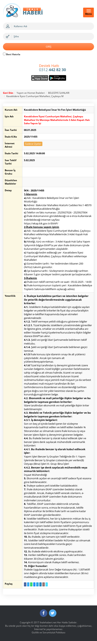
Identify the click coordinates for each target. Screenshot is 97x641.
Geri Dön (8, 93)
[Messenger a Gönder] (34, 584)
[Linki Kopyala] (47, 584)
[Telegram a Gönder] (37, 584)
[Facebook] (43, 613)
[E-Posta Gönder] (43, 584)
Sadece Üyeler (33, 143)
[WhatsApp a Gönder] (31, 584)
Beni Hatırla (11, 54)
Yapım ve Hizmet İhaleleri (31, 93)
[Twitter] (52, 613)
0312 (52, 68)
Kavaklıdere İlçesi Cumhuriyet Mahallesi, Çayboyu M (35, 96)
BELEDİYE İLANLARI (58, 93)
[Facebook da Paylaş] (25, 584)
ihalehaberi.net (48, 622)
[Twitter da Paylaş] (28, 584)
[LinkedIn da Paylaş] (40, 584)
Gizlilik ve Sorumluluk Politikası (48, 632)
